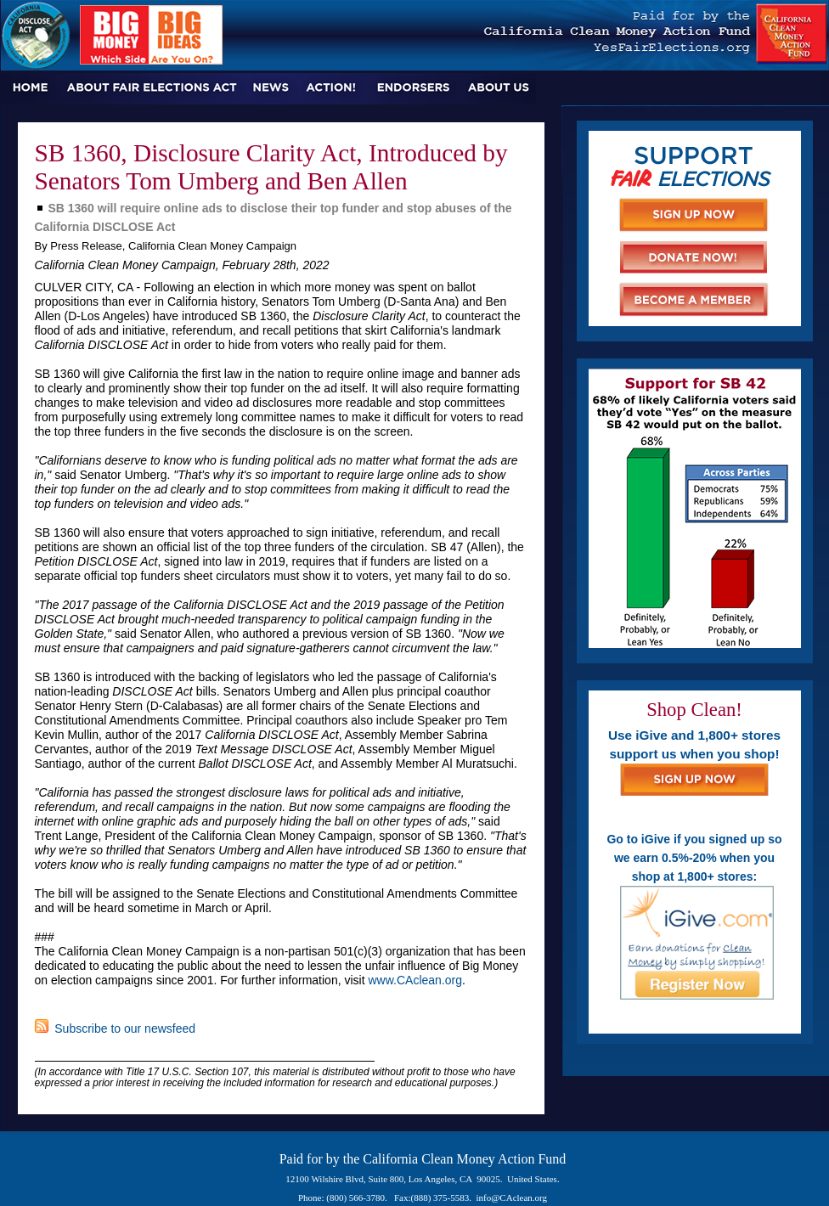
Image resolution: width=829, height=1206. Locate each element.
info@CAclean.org (512, 1197)
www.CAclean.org (415, 980)
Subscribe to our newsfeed (115, 1028)
